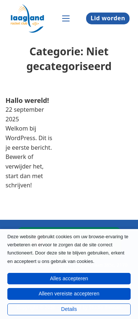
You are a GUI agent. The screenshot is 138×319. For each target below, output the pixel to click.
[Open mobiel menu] (66, 18)
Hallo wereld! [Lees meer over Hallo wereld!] (27, 100)
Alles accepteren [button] (69, 278)
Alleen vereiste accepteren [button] (69, 294)
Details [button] (69, 309)
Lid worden (108, 18)
